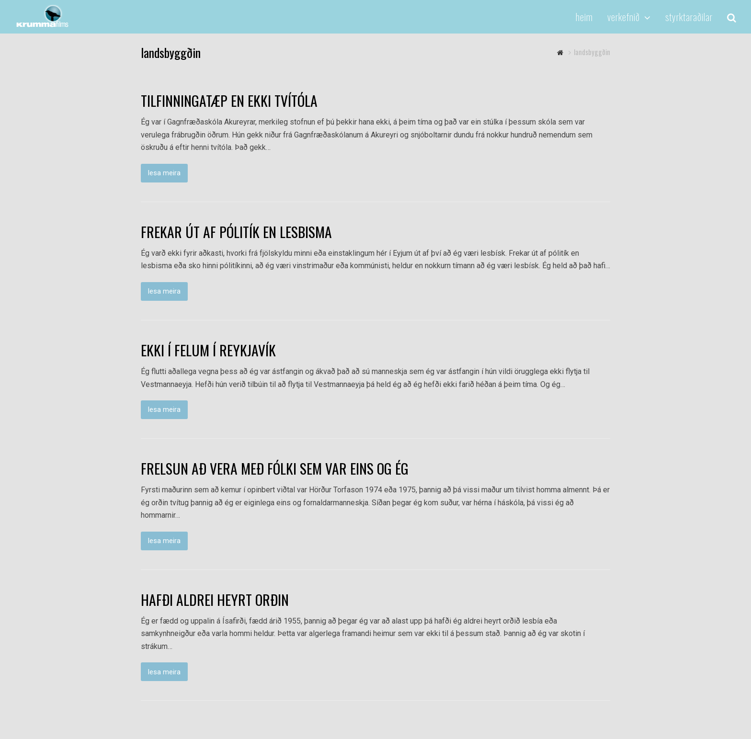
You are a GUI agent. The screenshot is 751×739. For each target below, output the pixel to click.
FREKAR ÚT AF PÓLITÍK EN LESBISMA (236, 231)
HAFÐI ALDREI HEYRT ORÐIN (215, 599)
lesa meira (164, 173)
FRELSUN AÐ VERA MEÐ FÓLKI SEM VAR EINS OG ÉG (275, 468)
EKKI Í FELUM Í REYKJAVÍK (208, 350)
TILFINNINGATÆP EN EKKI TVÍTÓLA (229, 100)
